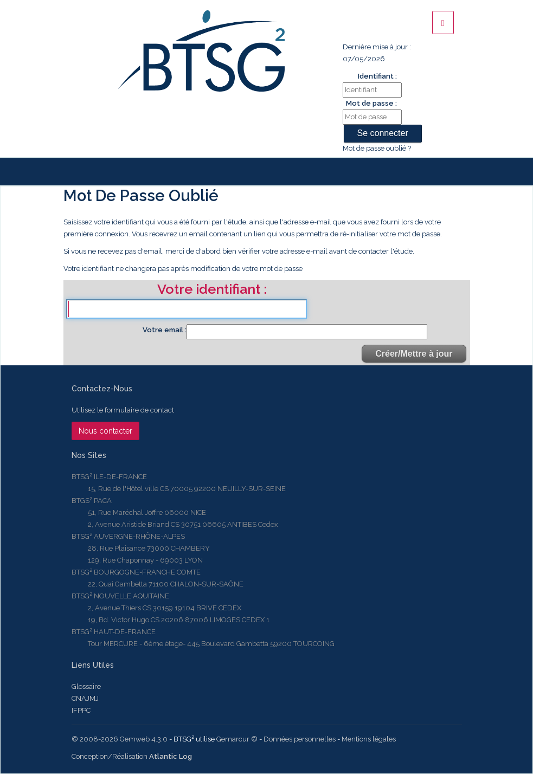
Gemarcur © (237, 739)
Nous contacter (105, 431)
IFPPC (81, 710)
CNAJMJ (85, 698)
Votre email (164, 330)
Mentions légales (369, 739)
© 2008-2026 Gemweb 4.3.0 (120, 739)
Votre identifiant (210, 290)
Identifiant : (377, 76)
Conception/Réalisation (132, 756)
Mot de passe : (371, 103)
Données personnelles (300, 739)
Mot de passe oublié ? (377, 148)
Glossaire (86, 686)
